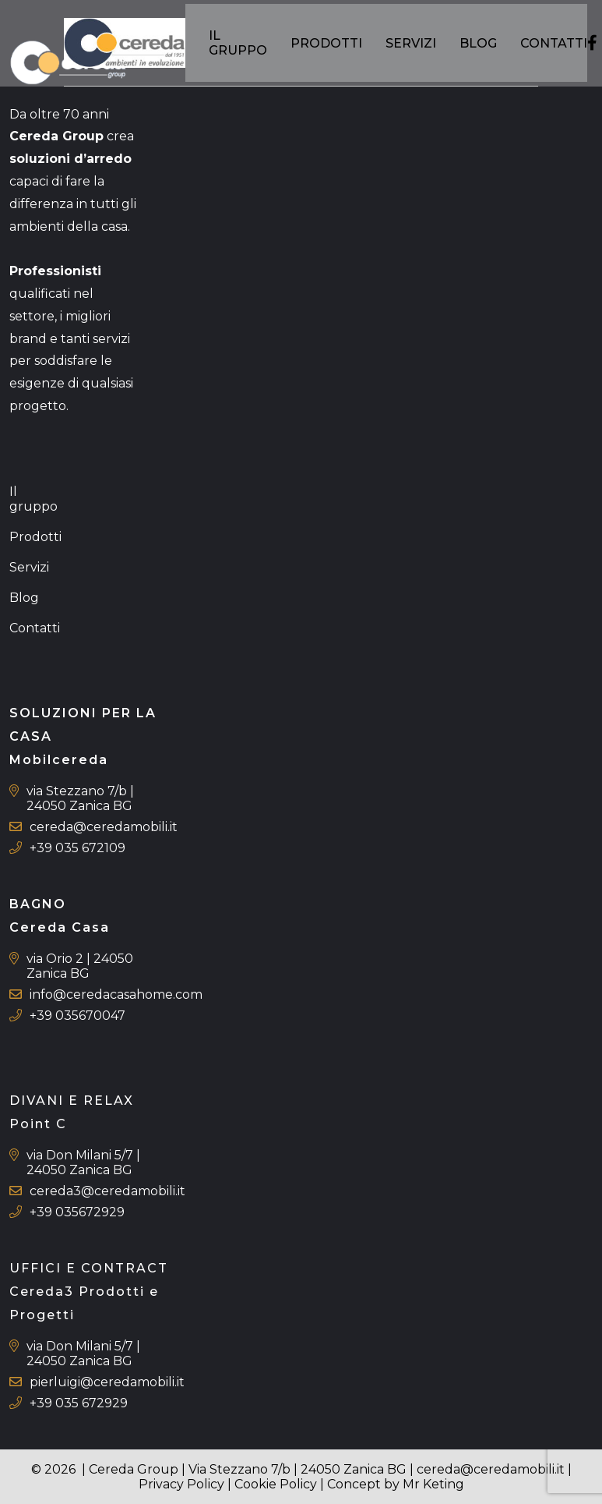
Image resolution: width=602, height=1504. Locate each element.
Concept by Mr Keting (395, 1484)
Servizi (413, 46)
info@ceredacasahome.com (116, 994)
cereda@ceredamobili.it (104, 826)
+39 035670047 (77, 1015)
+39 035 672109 (77, 847)
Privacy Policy (181, 1484)
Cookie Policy (275, 1484)
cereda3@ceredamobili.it (107, 1191)
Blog (480, 46)
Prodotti (328, 46)
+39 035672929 (77, 1212)
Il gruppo (240, 47)
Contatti (556, 46)
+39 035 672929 (79, 1403)
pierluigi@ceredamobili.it (107, 1382)
